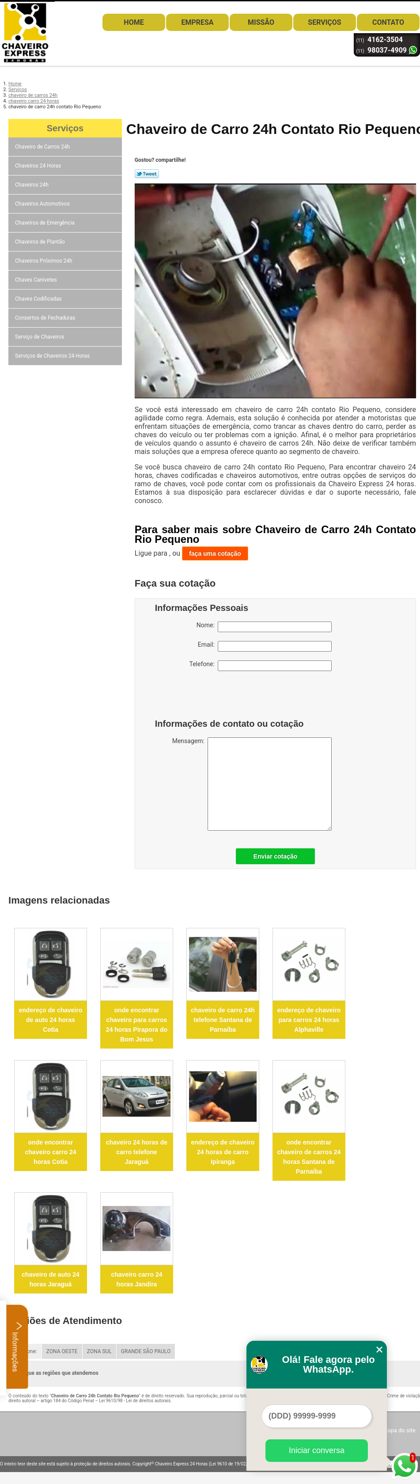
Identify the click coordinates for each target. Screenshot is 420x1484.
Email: (265, 646)
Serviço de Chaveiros (40, 337)
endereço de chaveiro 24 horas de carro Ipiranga (222, 1152)
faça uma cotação (215, 553)
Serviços (324, 22)
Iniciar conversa (316, 1450)
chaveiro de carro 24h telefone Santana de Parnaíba (223, 1020)
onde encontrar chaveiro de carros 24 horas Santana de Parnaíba (309, 1157)
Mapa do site (399, 1430)
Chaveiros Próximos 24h (44, 261)
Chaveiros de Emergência (45, 223)
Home (134, 22)
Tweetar (147, 173)
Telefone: (260, 665)
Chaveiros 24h (32, 185)
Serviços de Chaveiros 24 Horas (53, 356)
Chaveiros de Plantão (40, 242)
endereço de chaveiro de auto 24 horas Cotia (51, 1020)
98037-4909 (387, 50)
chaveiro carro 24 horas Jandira (137, 1279)
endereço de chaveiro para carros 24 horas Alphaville (309, 1020)
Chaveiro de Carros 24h (43, 147)
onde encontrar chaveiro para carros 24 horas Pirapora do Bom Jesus (136, 1025)
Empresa (197, 22)
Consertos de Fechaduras (45, 318)
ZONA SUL (99, 1351)
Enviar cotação (276, 856)
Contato (388, 22)
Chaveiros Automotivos (43, 204)
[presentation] (211, 697)
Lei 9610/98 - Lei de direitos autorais (134, 1400)
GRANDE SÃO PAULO (145, 1351)
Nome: (264, 627)
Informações (17, 1346)
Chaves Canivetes (36, 280)
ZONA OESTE (62, 1351)
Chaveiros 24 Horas (38, 166)
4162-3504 (385, 39)
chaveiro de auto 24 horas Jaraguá (50, 1279)
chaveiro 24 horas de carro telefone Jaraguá (136, 1152)
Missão (261, 22)
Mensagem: (252, 784)
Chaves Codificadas (39, 299)
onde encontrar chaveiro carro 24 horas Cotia (50, 1152)
